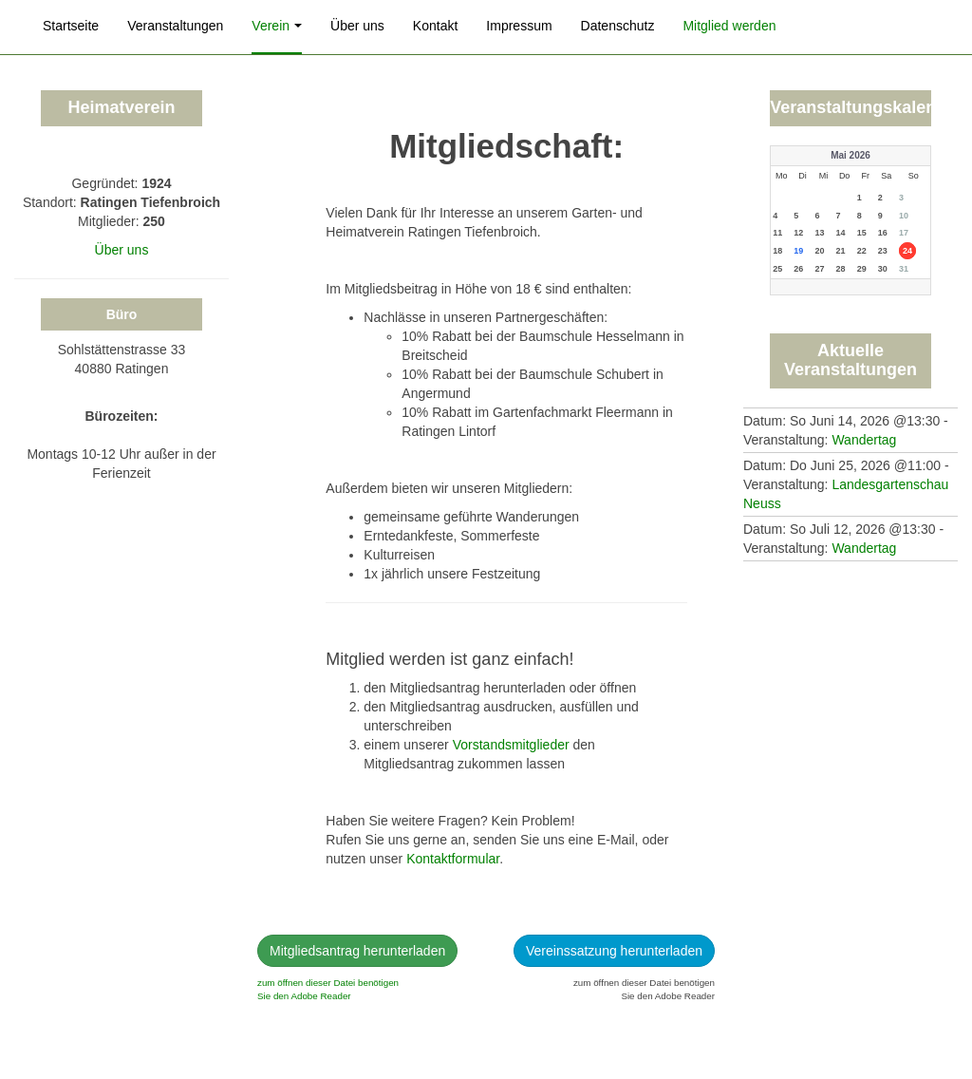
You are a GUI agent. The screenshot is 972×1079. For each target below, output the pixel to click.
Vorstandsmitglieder (511, 744)
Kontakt (435, 25)
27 (819, 269)
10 (903, 215)
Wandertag (864, 439)
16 (883, 232)
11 (777, 232)
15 (862, 232)
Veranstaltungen (175, 25)
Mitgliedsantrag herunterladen (357, 950)
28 (841, 269)
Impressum (518, 25)
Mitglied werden (729, 25)
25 (777, 269)
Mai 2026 (850, 155)
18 (777, 251)
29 (862, 269)
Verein (277, 25)
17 (903, 232)
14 (841, 232)
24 (907, 251)
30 (883, 269)
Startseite (71, 25)
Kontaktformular (452, 858)
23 (883, 251)
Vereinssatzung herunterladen (614, 950)
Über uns (357, 25)
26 (798, 269)
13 (819, 232)
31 (903, 269)
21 (841, 251)
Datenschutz (618, 25)
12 (798, 232)
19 (798, 251)
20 (819, 251)
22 (862, 251)
